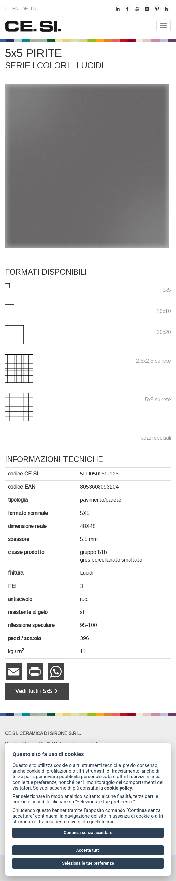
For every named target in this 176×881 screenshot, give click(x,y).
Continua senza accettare (88, 832)
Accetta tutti (88, 850)
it (7, 8)
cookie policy (118, 788)
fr (34, 8)
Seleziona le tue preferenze (88, 863)
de (25, 8)
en (15, 8)
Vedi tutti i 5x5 (36, 691)
